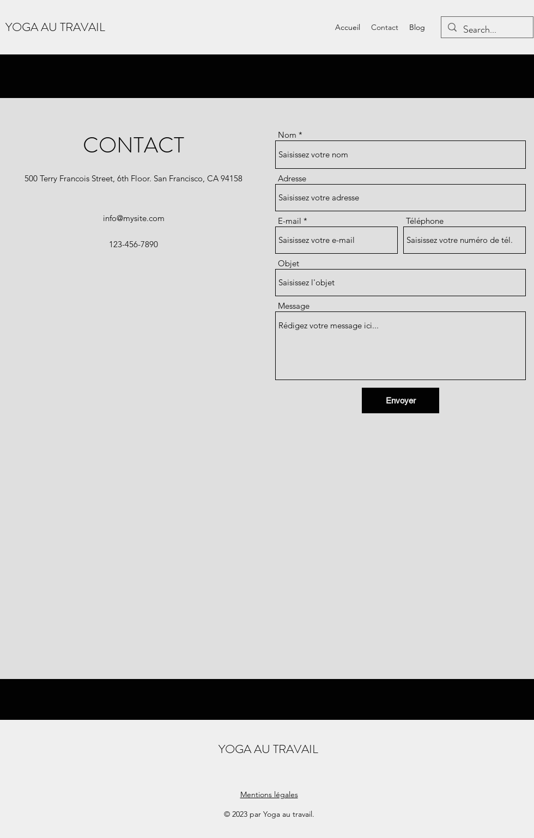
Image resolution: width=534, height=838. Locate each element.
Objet (288, 263)
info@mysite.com (134, 218)
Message (294, 306)
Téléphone (425, 221)
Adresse (292, 178)
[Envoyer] (400, 400)
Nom (287, 135)
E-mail (289, 221)
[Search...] (486, 30)
